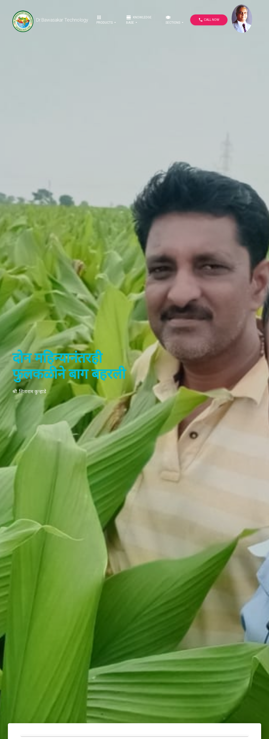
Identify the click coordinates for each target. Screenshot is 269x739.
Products (104, 19)
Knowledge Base (139, 19)
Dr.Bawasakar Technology (50, 20)
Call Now (208, 19)
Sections (173, 19)
